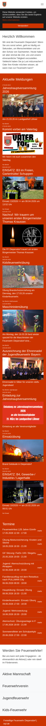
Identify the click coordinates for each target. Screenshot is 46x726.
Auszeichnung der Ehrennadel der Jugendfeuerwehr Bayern (22, 352)
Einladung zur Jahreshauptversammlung (19, 397)
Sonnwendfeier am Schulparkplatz (20, 631)
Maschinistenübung (15, 306)
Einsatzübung (11, 436)
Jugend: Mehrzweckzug (14, 610)
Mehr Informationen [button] (11, 20)
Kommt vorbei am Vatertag (19, 129)
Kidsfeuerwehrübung (15, 262)
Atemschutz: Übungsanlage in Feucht (22, 621)
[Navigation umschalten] (42, 4)
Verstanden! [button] (23, 26)
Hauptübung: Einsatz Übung (17, 590)
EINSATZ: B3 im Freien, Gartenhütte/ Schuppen (18, 172)
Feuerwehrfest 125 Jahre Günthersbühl (22, 529)
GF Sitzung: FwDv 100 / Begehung (20, 553)
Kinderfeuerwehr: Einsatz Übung (19, 600)
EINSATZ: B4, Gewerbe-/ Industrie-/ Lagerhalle (18, 476)
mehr (40, 531)
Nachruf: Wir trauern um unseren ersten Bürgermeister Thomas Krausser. (21, 218)
